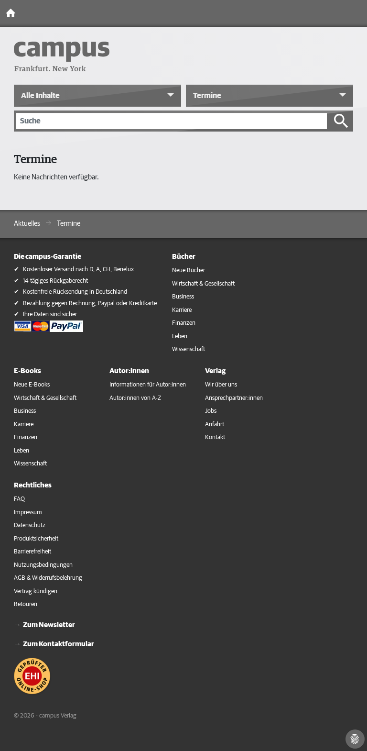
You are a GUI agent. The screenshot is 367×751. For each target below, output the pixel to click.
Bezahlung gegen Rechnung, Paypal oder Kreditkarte (90, 303)
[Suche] (171, 121)
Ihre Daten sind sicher (50, 314)
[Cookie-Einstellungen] (355, 739)
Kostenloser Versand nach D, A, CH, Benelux (78, 269)
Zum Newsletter (49, 625)
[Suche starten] (341, 121)
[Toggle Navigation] (357, 13)
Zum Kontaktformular (58, 644)
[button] (97, 96)
